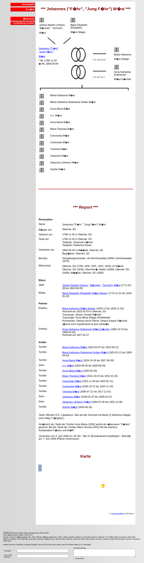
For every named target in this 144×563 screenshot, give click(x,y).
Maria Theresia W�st (74, 376)
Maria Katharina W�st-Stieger (78, 308)
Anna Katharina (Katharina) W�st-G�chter (86, 329)
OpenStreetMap (117, 513)
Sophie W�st (69, 407)
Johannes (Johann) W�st (76, 402)
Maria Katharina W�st (74, 347)
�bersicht (28, 19)
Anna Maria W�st (72, 360)
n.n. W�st (68, 365)
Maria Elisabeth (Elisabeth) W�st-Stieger (84, 293)
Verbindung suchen (23, 23)
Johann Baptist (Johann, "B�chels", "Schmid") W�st (91, 285)
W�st (42, 56)
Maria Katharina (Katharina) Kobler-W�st (85, 352)
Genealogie (28, 4)
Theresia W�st (70, 391)
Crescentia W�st (71, 381)
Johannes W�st (71, 396)
